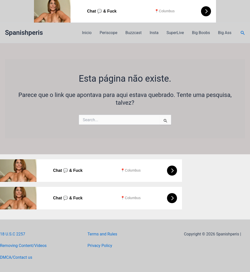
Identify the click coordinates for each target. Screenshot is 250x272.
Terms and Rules (102, 234)
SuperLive (175, 32)
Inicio (87, 32)
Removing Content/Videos (23, 245)
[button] (242, 33)
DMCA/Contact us (16, 257)
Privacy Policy (100, 245)
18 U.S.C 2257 (12, 234)
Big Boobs (201, 32)
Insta (154, 32)
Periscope (108, 32)
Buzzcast (133, 32)
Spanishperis (24, 32)
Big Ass (225, 32)
